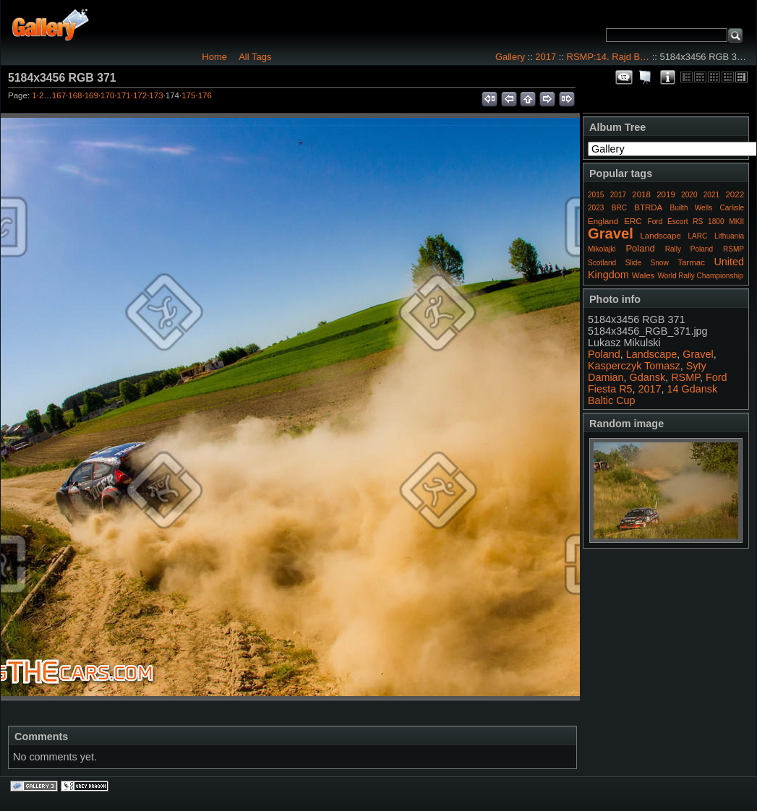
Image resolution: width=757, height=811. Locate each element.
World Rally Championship (700, 276)
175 (188, 95)
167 (59, 95)
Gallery (510, 56)
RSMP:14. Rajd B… (608, 56)
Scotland (602, 263)
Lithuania (729, 236)
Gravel (610, 233)
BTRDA (648, 207)
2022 (734, 194)
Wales (643, 275)
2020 (689, 195)
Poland (639, 248)
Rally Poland (689, 249)
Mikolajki (602, 249)
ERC (632, 221)
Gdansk (648, 377)
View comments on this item (624, 77)
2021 (711, 195)
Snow (660, 263)
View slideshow (645, 77)
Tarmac (691, 262)
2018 (641, 194)
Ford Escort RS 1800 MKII (696, 222)
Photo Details (667, 77)
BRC (619, 208)
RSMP (733, 249)
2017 (545, 56)
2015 (596, 195)
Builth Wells (691, 208)
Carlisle (731, 208)
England (603, 221)
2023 (596, 208)
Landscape (660, 235)
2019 (666, 194)
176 (205, 95)
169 (91, 95)
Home (214, 56)
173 (156, 95)
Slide (633, 263)
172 (140, 95)
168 (75, 95)
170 (107, 95)
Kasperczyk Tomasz (634, 366)
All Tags (255, 56)
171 (124, 95)
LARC (698, 236)
